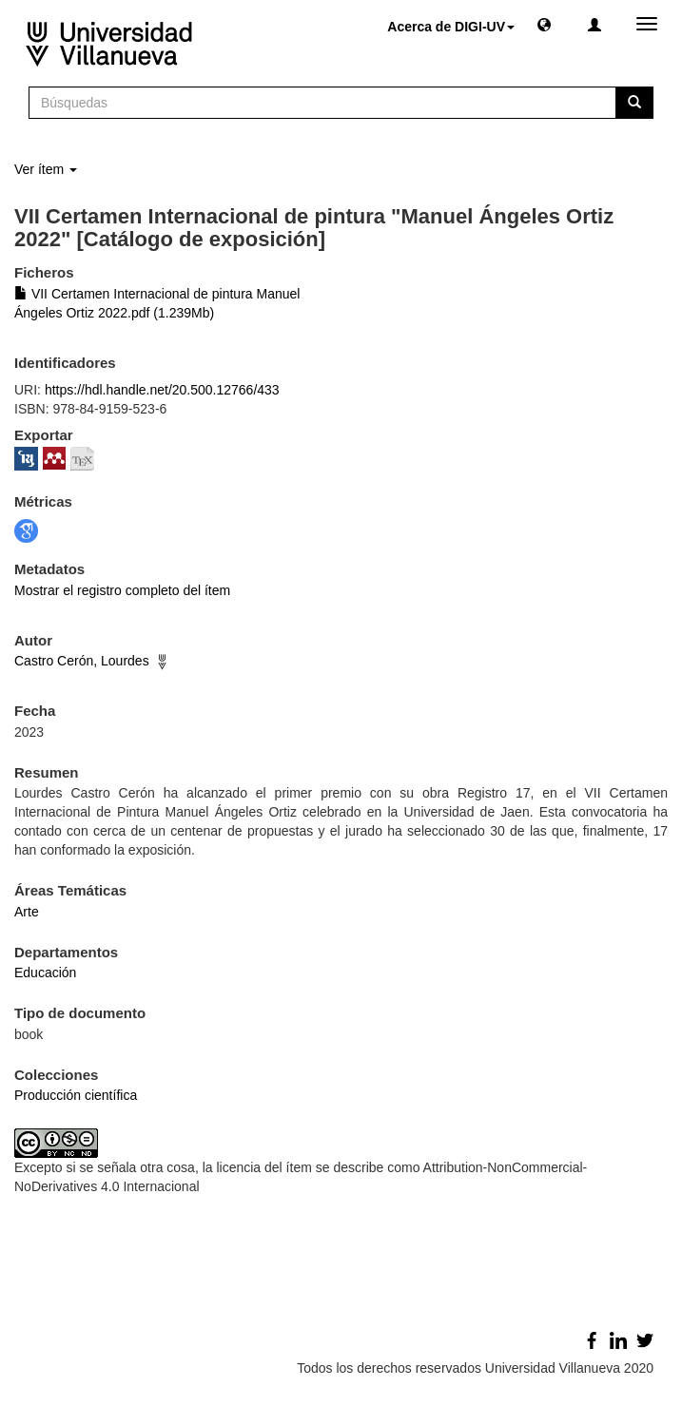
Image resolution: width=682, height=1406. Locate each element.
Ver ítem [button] (45, 169)
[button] (544, 24)
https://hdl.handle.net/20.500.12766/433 (162, 389)
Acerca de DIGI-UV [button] (451, 26)
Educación (45, 972)
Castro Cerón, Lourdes (81, 660)
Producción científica (75, 1095)
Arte (26, 911)
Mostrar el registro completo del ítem (122, 590)
